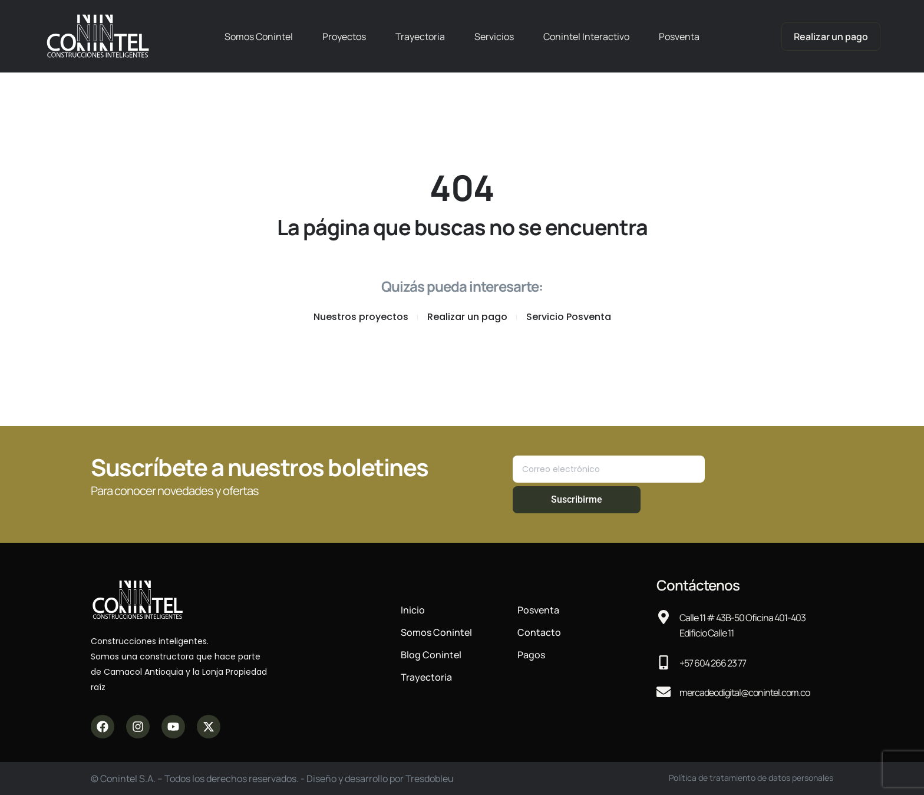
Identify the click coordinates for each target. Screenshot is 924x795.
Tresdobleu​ (429, 778)
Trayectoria (420, 36)
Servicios (494, 36)
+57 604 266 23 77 (712, 663)
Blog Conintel (431, 654)
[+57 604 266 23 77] (663, 662)
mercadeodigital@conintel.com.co (744, 692)
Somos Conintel (259, 36)
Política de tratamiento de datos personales (751, 777)
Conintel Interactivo (586, 36)
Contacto (539, 632)
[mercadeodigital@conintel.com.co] (663, 692)
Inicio (413, 609)
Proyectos (344, 36)
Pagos (531, 654)
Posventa (679, 36)
